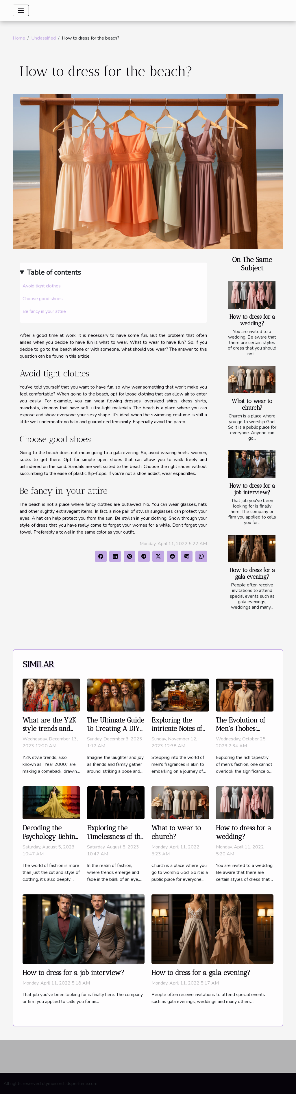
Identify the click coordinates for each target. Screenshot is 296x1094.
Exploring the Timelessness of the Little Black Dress (115, 836)
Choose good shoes (43, 299)
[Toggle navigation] (21, 10)
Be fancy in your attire (44, 311)
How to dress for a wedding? (252, 320)
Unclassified (43, 38)
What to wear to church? (252, 404)
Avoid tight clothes (42, 286)
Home (19, 38)
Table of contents (54, 272)
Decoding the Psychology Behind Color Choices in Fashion (51, 841)
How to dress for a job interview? (252, 489)
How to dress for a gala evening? (252, 573)
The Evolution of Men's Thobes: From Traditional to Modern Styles (241, 733)
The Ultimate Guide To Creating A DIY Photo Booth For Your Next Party (115, 733)
